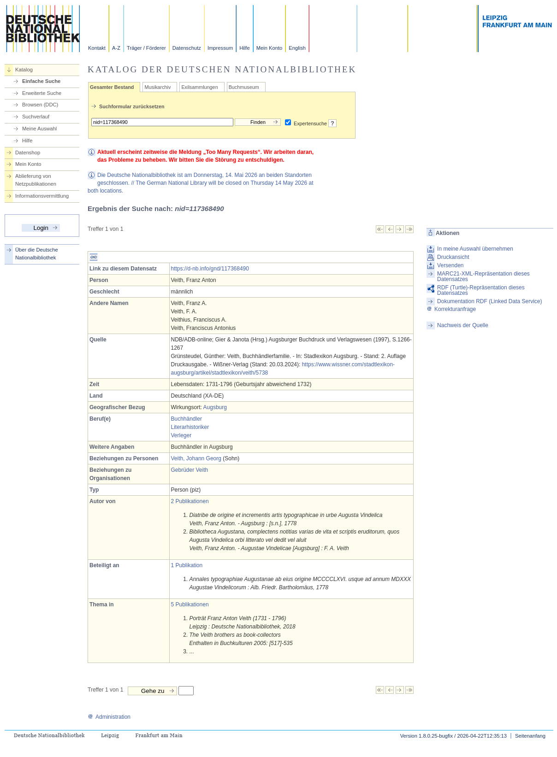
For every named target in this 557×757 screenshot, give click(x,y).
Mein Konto (269, 48)
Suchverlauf (35, 116)
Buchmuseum (244, 87)
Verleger (181, 435)
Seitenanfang (530, 736)
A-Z (116, 48)
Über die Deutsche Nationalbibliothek (36, 253)
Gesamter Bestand (112, 87)
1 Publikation (187, 565)
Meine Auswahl (39, 128)
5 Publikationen (190, 604)
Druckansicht (453, 257)
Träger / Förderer (146, 48)
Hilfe (244, 48)
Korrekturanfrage (451, 309)
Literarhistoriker (190, 427)
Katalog (24, 69)
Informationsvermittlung (42, 196)
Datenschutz (186, 48)
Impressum (220, 48)
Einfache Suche (41, 81)
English (297, 48)
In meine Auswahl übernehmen (475, 249)
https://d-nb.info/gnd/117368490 (210, 268)
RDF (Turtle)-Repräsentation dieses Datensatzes (481, 290)
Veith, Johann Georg (196, 458)
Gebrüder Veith (189, 470)
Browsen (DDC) (40, 104)
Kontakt (97, 48)
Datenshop (27, 152)
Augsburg (215, 407)
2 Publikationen (190, 501)
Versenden (450, 265)
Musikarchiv (157, 87)
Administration (109, 717)
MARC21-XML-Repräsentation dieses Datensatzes (483, 276)
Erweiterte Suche (41, 93)
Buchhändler (186, 419)
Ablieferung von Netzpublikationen (35, 180)
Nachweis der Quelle (462, 325)
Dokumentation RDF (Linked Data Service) (489, 301)
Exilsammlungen (199, 87)
